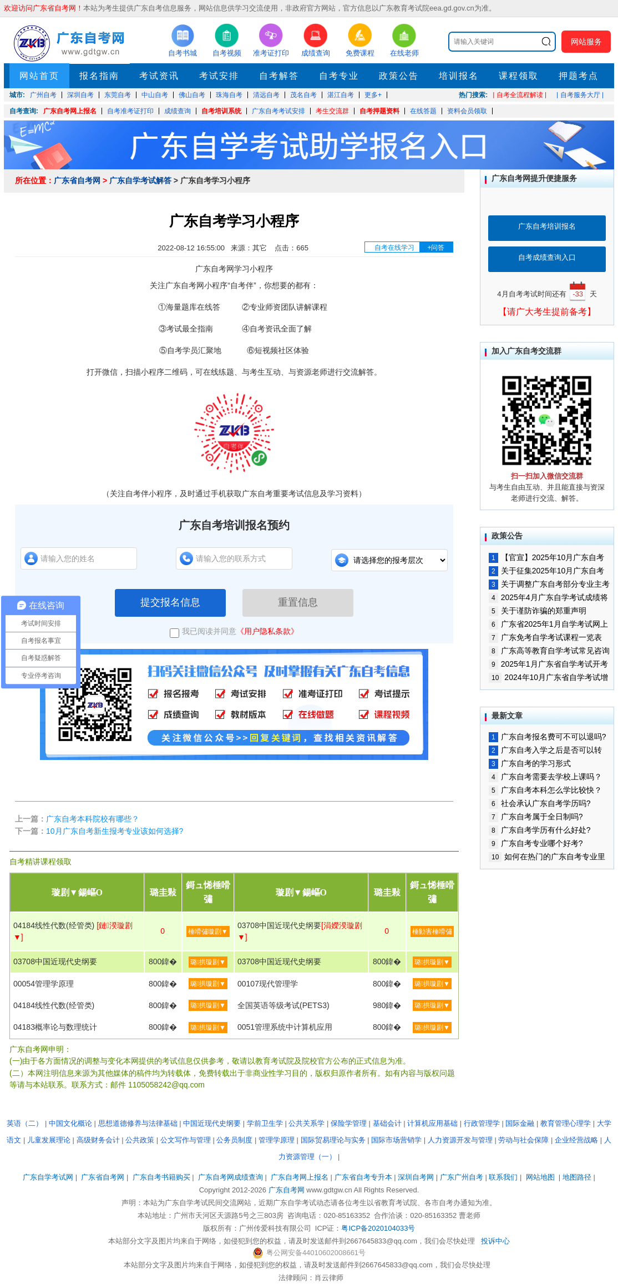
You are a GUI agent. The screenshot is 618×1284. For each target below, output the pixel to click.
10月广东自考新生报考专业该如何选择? (114, 831)
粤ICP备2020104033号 (378, 1228)
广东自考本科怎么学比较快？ (545, 789)
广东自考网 (287, 1190)
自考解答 (279, 75)
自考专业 (339, 75)
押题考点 (579, 75)
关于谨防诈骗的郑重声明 (537, 610)
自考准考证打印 (130, 111)
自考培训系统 (221, 111)
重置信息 (298, 602)
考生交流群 (332, 111)
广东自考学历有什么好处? (539, 829)
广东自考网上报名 (70, 111)
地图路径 (578, 1177)
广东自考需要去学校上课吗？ (545, 776)
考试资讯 (159, 75)
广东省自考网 (77, 180)
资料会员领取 (467, 111)
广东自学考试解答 (140, 180)
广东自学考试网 (48, 1177)
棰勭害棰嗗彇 (432, 931)
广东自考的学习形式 (530, 763)
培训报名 (459, 75)
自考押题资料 (379, 111)
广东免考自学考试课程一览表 (545, 637)
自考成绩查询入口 (547, 257)
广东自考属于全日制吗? (535, 816)
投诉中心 (495, 1241)
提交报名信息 (170, 602)
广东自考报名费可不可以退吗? (547, 736)
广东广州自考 (461, 1177)
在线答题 (423, 111)
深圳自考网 (416, 1177)
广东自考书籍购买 (161, 1177)
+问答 (435, 247)
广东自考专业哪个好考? (535, 843)
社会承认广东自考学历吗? (539, 803)
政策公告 (399, 75)
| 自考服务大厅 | (580, 95)
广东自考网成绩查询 (230, 1177)
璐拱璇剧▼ (208, 962)
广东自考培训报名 (547, 226)
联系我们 (503, 1177)
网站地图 (540, 1177)
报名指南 (99, 75)
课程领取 (519, 75)
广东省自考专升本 (363, 1177)
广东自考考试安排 (278, 111)
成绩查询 (177, 111)
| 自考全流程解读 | (519, 95)
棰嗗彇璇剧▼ (208, 931)
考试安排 (219, 75)
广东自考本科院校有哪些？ (92, 818)
